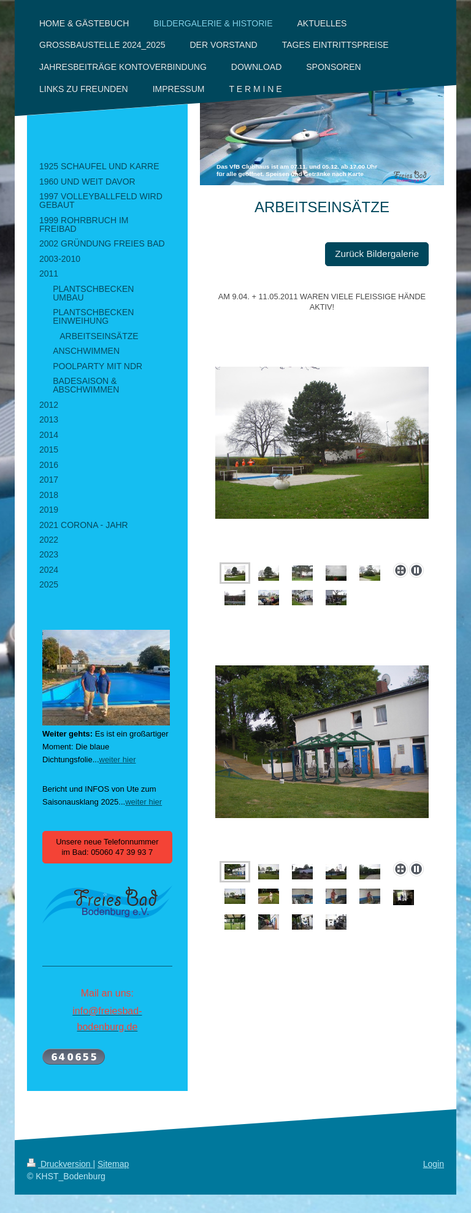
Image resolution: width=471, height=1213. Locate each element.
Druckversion (60, 1164)
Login (433, 1164)
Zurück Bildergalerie (377, 253)
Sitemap (113, 1164)
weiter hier (117, 759)
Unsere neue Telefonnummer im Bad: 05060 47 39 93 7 (107, 847)
